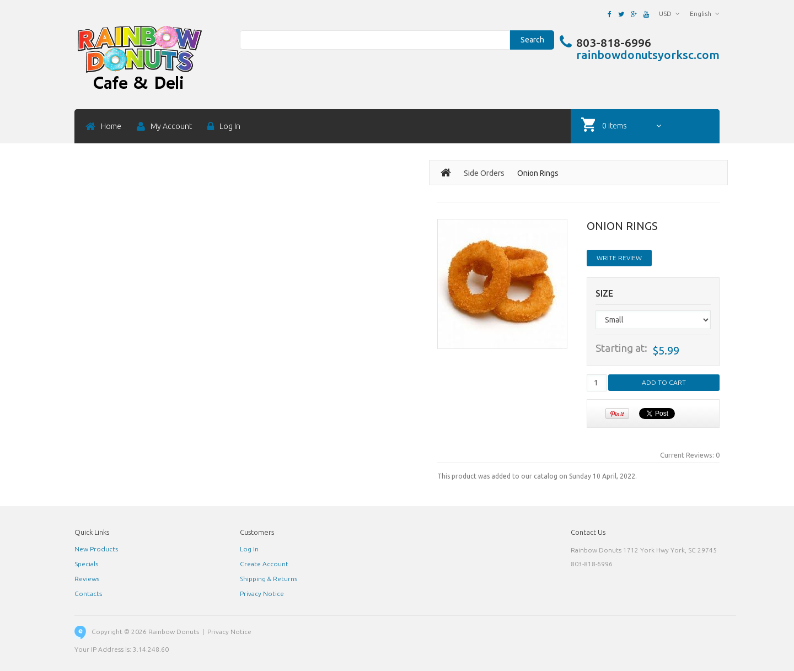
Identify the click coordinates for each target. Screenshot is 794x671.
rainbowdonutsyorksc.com (648, 54)
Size (604, 293)
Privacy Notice (262, 593)
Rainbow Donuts (173, 631)
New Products (96, 548)
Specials (86, 563)
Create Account (264, 563)
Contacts (88, 593)
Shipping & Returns (268, 578)
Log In (249, 548)
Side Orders (484, 173)
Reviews (86, 578)
